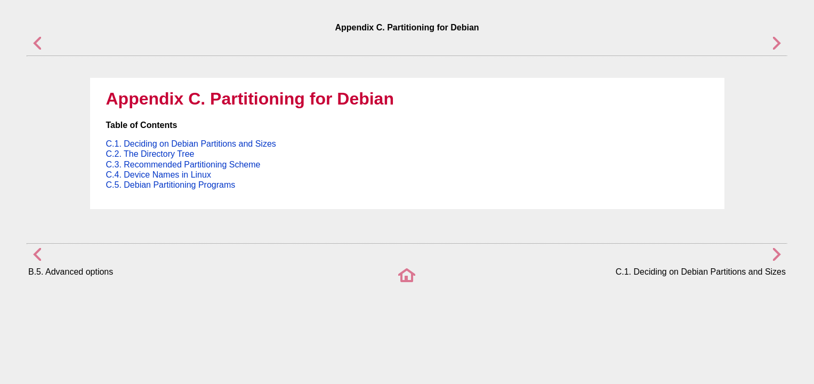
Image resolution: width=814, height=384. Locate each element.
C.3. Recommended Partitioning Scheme (183, 164)
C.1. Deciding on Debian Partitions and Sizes (191, 143)
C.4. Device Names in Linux (158, 174)
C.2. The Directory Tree (150, 153)
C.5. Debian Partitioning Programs (171, 184)
